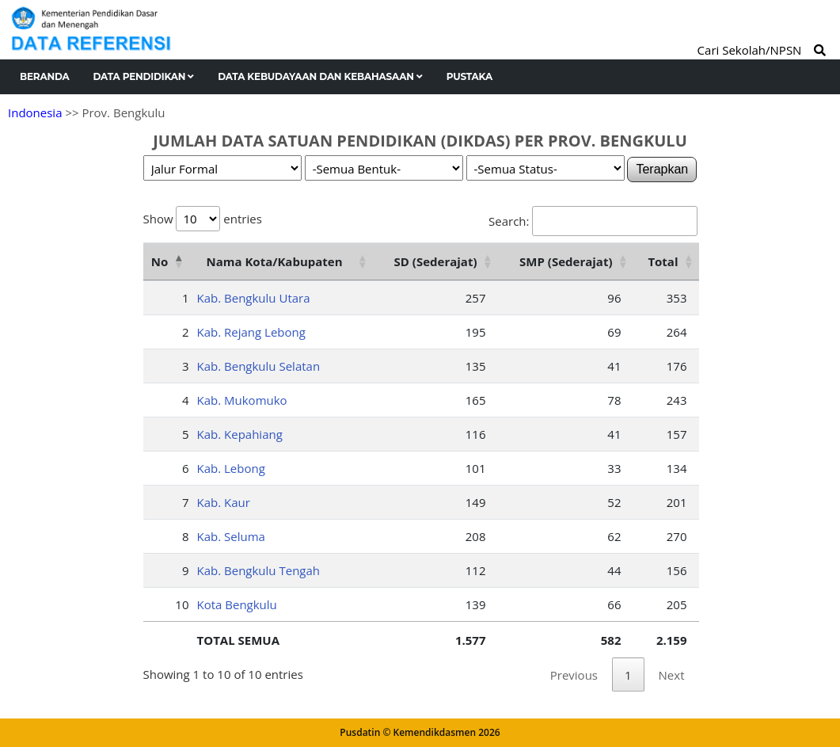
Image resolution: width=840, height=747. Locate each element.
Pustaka (469, 76)
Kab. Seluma (231, 536)
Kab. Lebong (231, 468)
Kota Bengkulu (237, 604)
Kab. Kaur (223, 502)
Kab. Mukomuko (242, 400)
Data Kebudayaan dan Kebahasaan (320, 76)
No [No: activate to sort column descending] (159, 261)
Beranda (45, 76)
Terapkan (662, 169)
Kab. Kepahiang (240, 434)
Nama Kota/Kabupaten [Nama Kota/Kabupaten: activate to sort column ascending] (274, 261)
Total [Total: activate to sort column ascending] (663, 261)
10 (181, 604)
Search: (592, 221)
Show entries (202, 218)
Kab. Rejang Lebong (251, 332)
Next (672, 675)
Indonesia (35, 112)
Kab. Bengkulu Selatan (259, 366)
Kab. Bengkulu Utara (253, 298)
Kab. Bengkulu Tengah (259, 570)
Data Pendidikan (144, 76)
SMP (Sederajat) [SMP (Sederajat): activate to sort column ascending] (565, 261)
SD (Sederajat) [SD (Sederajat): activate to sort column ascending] (435, 261)
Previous (574, 675)
